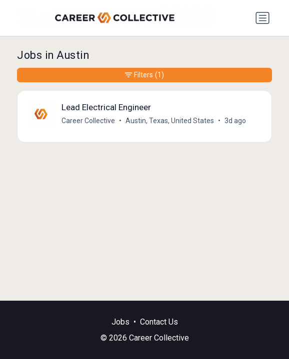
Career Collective (88, 121)
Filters (144, 75)
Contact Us (159, 322)
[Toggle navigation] (262, 17)
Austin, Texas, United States (170, 121)
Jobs (121, 322)
